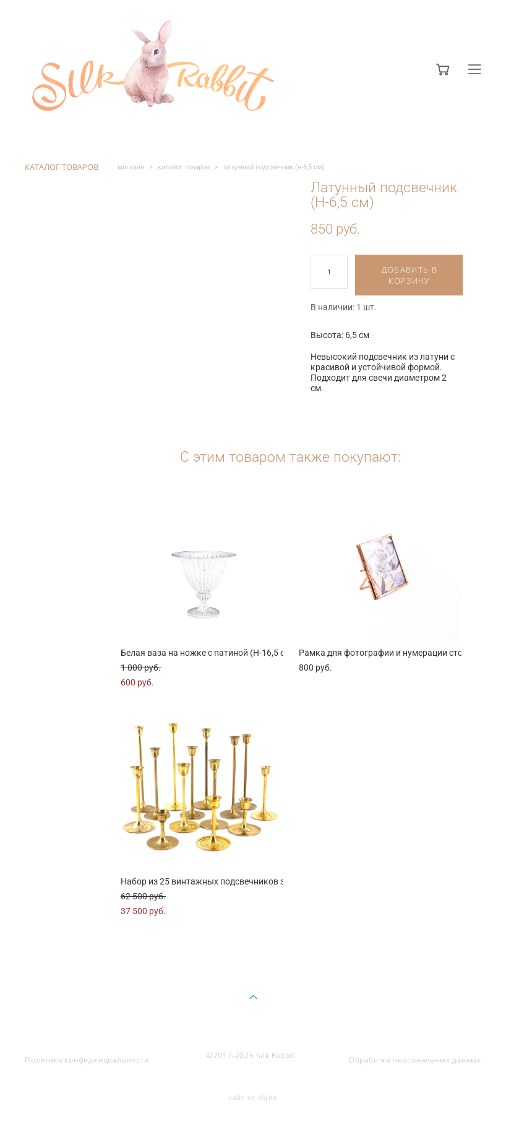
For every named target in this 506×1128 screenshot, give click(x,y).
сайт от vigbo (253, 1098)
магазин (131, 167)
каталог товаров (184, 167)
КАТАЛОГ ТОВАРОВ (61, 166)
